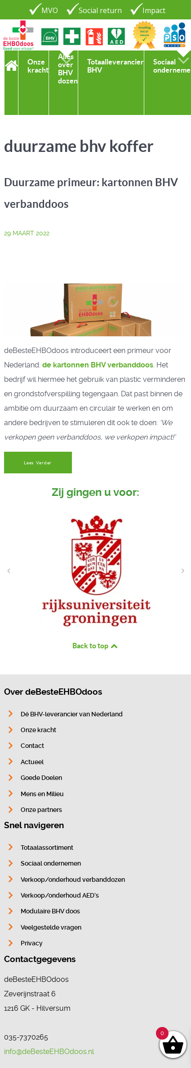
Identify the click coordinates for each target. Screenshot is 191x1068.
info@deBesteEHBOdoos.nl (49, 1051)
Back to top (95, 646)
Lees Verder (38, 462)
